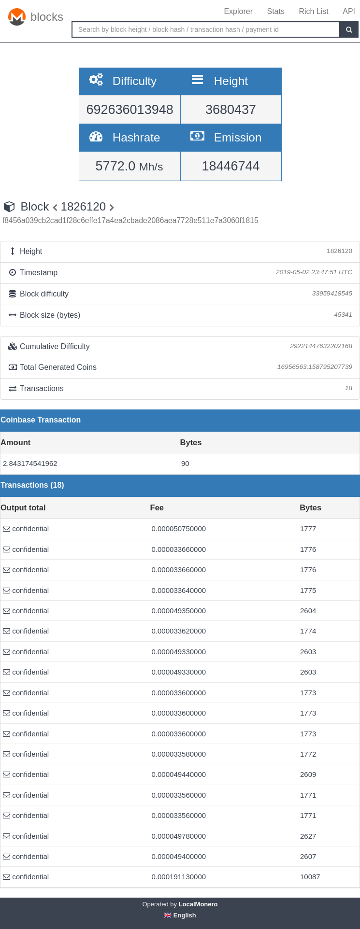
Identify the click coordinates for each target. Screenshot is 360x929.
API (349, 11)
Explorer (238, 11)
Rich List (313, 11)
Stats (275, 11)
